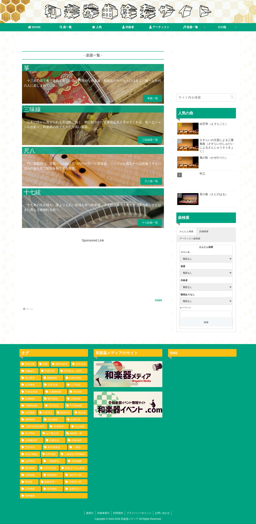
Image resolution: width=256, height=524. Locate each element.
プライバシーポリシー (139, 513)
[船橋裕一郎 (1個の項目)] (76, 433)
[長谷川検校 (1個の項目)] (30, 454)
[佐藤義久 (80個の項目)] (29, 371)
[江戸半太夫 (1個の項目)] (48, 468)
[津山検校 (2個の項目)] (54, 419)
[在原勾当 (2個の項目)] (76, 419)
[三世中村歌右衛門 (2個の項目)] (34, 426)
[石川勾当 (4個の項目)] (53, 405)
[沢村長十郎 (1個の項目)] (76, 482)
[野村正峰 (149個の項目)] (28, 364)
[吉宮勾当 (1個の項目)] (31, 447)
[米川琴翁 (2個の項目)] (30, 433)
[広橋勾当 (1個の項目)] (55, 440)
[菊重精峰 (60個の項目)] (53, 378)
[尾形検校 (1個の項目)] (52, 475)
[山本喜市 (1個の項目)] (30, 461)
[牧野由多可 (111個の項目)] (60, 364)
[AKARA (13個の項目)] (78, 392)
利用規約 (118, 513)
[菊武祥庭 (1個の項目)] (29, 468)
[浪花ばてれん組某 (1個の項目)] (74, 468)
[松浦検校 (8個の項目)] (31, 398)
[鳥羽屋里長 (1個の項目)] (55, 447)
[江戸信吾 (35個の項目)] (76, 385)
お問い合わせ (162, 513)
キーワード (185, 307)
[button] (232, 97)
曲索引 (89, 513)
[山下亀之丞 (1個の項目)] (52, 433)
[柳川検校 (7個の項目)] (54, 398)
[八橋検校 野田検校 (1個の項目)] (73, 454)
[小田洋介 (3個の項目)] (46, 412)
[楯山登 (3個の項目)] (80, 412)
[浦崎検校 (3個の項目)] (31, 419)
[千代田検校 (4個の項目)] (76, 405)
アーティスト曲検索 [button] (190, 238)
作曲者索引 (103, 513)
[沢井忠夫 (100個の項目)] (79, 364)
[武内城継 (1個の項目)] (77, 461)
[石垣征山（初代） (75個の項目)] (73, 371)
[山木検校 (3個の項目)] (28, 412)
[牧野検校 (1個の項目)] (54, 496)
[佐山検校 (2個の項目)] (79, 426)
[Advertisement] (93, 50)
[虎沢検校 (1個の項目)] (52, 489)
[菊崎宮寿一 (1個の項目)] (51, 482)
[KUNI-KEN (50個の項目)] (76, 378)
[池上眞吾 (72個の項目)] (30, 378)
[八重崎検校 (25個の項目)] (55, 392)
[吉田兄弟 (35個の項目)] (54, 385)
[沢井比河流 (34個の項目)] (31, 392)
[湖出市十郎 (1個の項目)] (76, 475)
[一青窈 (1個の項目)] (78, 447)
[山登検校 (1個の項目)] (30, 475)
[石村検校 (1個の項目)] (30, 489)
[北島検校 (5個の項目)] (76, 398)
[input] (206, 98)
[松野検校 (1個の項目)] (50, 454)
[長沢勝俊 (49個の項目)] (31, 385)
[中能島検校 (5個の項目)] (31, 405)
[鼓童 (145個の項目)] (44, 364)
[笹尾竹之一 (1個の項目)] (76, 489)
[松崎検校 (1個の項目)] (77, 440)
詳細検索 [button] (203, 231)
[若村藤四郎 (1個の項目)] (32, 440)
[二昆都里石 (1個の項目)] (54, 461)
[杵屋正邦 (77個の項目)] (48, 371)
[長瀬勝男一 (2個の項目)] (58, 426)
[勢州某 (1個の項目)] (29, 482)
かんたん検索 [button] (186, 231)
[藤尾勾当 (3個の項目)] (63, 412)
